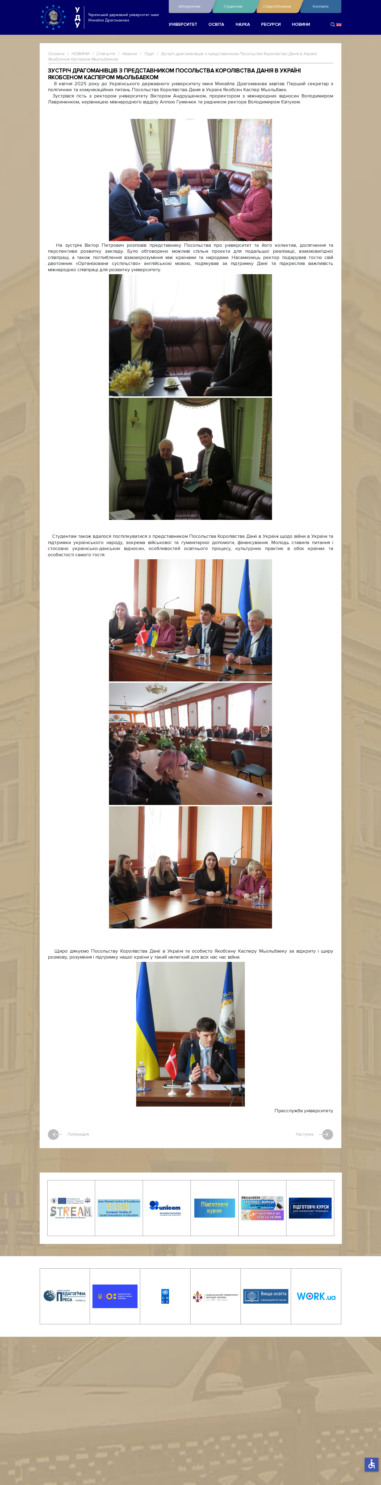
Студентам (239, 6)
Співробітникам (280, 6)
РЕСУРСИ (271, 24)
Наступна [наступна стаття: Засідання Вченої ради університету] (314, 1134)
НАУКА (243, 24)
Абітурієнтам (194, 6)
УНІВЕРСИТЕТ (183, 24)
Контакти (321, 6)
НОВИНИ (301, 24)
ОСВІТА (216, 24)
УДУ (77, 17)
